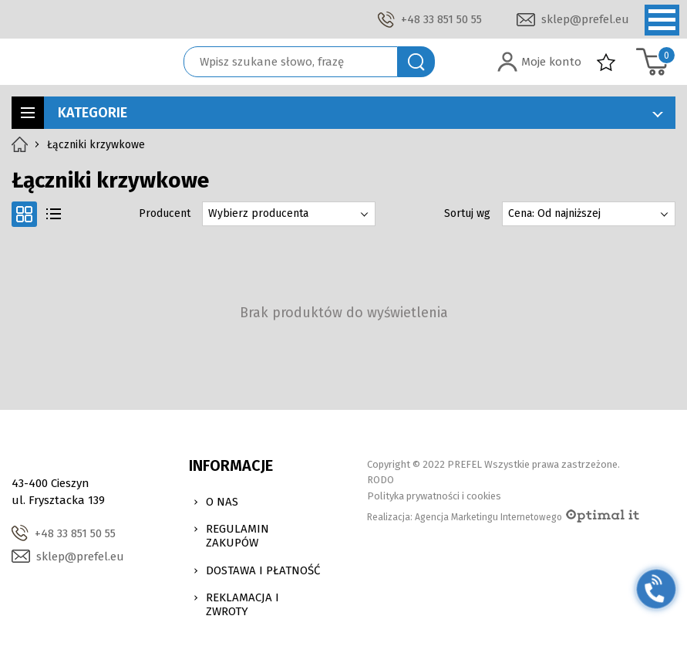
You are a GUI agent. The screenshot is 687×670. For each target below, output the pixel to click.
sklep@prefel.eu (585, 19)
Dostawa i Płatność (263, 570)
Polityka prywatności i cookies (434, 496)
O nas (222, 502)
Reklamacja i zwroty (242, 604)
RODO (380, 480)
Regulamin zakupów (237, 536)
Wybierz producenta (258, 213)
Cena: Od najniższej (554, 213)
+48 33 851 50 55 (441, 19)
